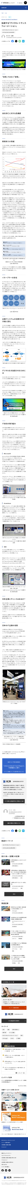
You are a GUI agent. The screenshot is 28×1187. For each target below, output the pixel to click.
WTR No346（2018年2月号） (8, 32)
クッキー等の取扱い (5, 1166)
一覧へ (14, 894)
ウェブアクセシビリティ (6, 1155)
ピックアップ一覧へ (22, 1085)
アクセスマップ (4, 1160)
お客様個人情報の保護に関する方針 (8, 1157)
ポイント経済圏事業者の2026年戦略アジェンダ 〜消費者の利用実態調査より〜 (13, 1081)
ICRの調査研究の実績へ (14, 1021)
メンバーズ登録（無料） (14, 1008)
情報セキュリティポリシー (6, 1153)
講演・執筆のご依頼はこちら (14, 823)
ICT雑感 (18, 1038)
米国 (8, 1029)
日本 (3, 1029)
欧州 (22, 1035)
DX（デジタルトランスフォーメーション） (10, 30)
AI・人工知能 (11, 1032)
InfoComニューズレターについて (8, 1140)
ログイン (20, 2)
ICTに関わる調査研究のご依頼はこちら (14, 801)
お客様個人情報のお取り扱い (7, 1162)
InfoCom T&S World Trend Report (9, 19)
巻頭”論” (4, 1032)
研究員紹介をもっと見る (19, 818)
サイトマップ (3, 1147)
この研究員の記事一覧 (20, 816)
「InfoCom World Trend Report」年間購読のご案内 (14, 766)
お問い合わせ (4, 1164)
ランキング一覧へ (21, 1073)
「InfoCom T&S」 (17, 752)
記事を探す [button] (4, 7)
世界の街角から (15, 1029)
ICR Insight (5, 1038)
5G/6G (12, 1038)
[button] (25, 2)
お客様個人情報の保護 (6, 1144)
